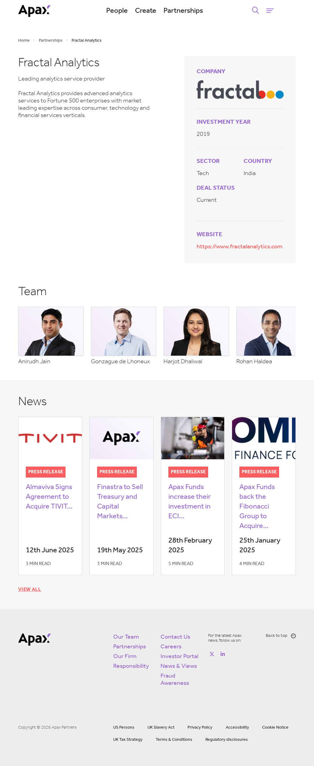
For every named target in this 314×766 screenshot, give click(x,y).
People (128, 11)
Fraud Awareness (174, 678)
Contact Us (175, 636)
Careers (170, 646)
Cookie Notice (275, 726)
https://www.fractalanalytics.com (239, 247)
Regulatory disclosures (226, 738)
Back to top (281, 634)
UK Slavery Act (160, 726)
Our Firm (125, 655)
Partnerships (194, 11)
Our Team (126, 636)
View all (29, 588)
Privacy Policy (199, 726)
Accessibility (237, 726)
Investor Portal (179, 655)
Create (157, 11)
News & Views (178, 665)
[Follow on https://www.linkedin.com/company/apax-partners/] (222, 653)
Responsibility (131, 665)
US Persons (123, 726)
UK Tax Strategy (128, 738)
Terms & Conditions (174, 738)
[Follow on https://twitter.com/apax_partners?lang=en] (211, 653)
